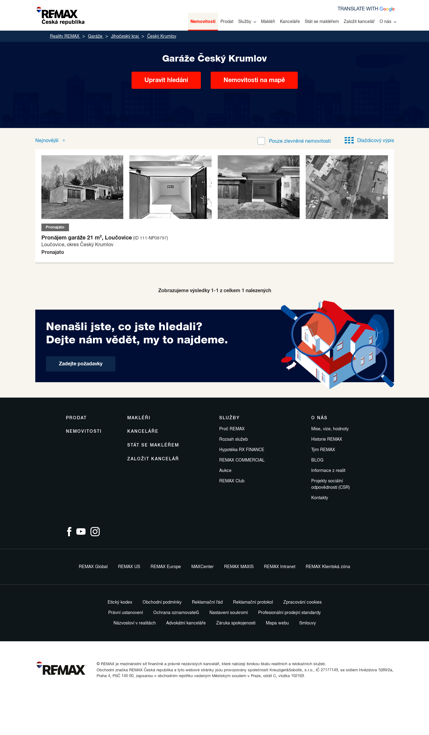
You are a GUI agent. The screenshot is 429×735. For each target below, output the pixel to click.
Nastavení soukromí (228, 613)
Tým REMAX (323, 450)
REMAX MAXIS (239, 567)
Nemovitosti (203, 22)
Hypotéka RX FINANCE (241, 450)
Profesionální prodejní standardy (289, 613)
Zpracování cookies (302, 602)
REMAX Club (231, 481)
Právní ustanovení (125, 613)
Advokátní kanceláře (186, 623)
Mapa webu (277, 623)
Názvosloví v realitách (134, 623)
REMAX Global (93, 567)
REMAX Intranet (279, 567)
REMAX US (129, 567)
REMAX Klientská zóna (328, 567)
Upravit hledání (166, 80)
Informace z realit (328, 471)
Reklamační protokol (253, 602)
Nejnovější (47, 140)
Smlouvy (307, 623)
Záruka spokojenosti (235, 623)
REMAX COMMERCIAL (242, 460)
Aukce (225, 471)
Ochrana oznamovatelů (176, 613)
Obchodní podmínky (162, 602)
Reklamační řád (207, 602)
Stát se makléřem (322, 22)
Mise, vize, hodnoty (330, 429)
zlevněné (300, 141)
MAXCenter (202, 567)
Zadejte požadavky (80, 363)
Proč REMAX (232, 429)
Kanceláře (290, 22)
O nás (388, 22)
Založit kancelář (359, 22)
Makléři (268, 22)
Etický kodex (120, 602)
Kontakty (319, 498)
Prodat (226, 22)
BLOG (317, 460)
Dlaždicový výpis (369, 140)
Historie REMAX (326, 439)
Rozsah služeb (233, 439)
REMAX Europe (166, 567)
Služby (247, 22)
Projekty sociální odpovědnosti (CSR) (330, 484)
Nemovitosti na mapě (254, 80)
